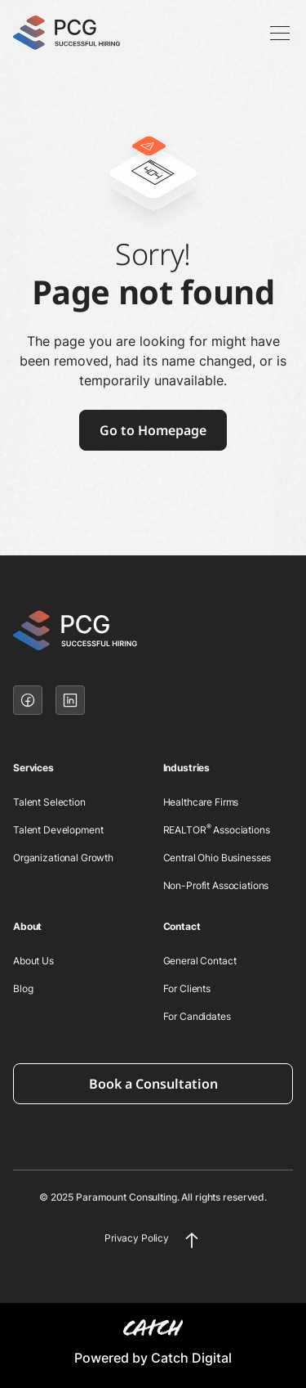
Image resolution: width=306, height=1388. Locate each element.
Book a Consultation (153, 1084)
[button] (276, 32)
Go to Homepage (153, 430)
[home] (80, 33)
